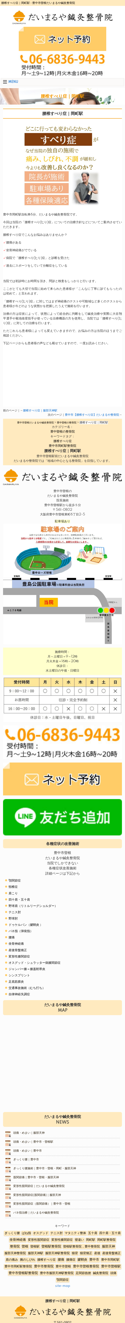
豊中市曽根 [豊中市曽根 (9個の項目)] (63, 1266)
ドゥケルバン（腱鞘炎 (24, 925)
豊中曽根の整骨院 (62, 431)
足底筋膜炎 (16, 981)
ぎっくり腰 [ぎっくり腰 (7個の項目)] (12, 1233)
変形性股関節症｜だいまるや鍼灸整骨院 (39, 1186)
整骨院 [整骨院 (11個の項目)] (15, 1246)
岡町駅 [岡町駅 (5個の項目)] (90, 1240)
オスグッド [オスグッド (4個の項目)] (40, 1233)
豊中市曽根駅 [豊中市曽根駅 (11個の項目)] (111, 1266)
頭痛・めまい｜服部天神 (29, 1133)
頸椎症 (13, 887)
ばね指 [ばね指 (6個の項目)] (26, 1233)
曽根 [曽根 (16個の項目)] (25, 1246)
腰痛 (12, 937)
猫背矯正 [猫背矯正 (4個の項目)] (86, 1253)
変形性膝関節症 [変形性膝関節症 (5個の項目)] (62, 1240)
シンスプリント (19, 975)
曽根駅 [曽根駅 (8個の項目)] (35, 1246)
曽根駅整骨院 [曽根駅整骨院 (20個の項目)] (51, 1246)
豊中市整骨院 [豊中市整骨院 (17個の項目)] (44, 1266)
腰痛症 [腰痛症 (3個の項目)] (70, 1259)
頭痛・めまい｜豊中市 (27, 1150)
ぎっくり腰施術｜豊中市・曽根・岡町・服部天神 (44, 1168)
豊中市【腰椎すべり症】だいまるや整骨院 (92, 414)
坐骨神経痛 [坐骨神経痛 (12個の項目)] (18, 1240)
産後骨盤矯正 (18, 950)
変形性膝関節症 (19, 956)
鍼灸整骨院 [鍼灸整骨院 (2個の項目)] (100, 1273)
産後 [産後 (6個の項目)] (97, 1253)
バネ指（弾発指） (21, 931)
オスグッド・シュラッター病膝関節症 (35, 963)
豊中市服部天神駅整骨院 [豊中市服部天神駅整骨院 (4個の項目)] (57, 1273)
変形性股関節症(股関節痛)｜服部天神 (37, 1195)
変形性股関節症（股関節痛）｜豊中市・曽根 (41, 1203)
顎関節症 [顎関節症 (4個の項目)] (62, 1280)
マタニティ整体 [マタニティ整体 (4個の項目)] (75, 1233)
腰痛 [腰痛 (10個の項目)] (61, 1259)
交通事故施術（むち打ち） (27, 988)
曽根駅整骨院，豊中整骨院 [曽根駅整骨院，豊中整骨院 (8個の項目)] (81, 1246)
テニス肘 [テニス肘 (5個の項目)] (56, 1233)
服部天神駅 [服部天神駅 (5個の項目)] (35, 1253)
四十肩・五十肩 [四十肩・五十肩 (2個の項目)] (110, 1233)
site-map (62, 1286)
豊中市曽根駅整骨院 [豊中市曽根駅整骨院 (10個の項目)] (23, 1273)
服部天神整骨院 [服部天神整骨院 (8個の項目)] (15, 1253)
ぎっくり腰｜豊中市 (26, 1159)
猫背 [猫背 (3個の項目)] (75, 1253)
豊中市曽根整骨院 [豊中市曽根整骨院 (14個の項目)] (86, 1266)
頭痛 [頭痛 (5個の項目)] (113, 1273)
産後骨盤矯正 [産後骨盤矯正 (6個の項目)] (111, 1253)
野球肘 (13, 918)
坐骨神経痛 (16, 943)
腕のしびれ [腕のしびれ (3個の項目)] (27, 1259)
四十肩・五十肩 (19, 899)
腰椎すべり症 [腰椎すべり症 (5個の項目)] (46, 1259)
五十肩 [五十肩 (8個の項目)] (92, 1233)
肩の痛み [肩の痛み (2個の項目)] (12, 1259)
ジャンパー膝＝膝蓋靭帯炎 (27, 969)
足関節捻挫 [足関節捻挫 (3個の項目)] (83, 1273)
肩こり (13, 893)
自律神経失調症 (19, 994)
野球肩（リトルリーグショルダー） (33, 906)
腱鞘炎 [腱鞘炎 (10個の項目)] (82, 1259)
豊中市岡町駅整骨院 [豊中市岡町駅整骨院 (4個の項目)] (18, 1266)
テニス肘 (15, 912)
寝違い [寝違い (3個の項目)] (79, 1240)
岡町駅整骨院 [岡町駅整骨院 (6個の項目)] (106, 1240)
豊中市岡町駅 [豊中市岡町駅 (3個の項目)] (110, 1259)
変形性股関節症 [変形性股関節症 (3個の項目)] (38, 1240)
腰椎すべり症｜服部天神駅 (40, 410)
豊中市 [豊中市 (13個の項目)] (94, 1259)
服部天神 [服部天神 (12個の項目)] (108, 1246)
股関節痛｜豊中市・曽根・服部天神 (36, 1177)
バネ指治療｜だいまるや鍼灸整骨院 (36, 1212)
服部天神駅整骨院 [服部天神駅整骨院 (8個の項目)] (57, 1253)
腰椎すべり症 (62, 441)
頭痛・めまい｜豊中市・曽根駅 (33, 1141)
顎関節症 (15, 880)
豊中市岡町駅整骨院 (62, 446)
